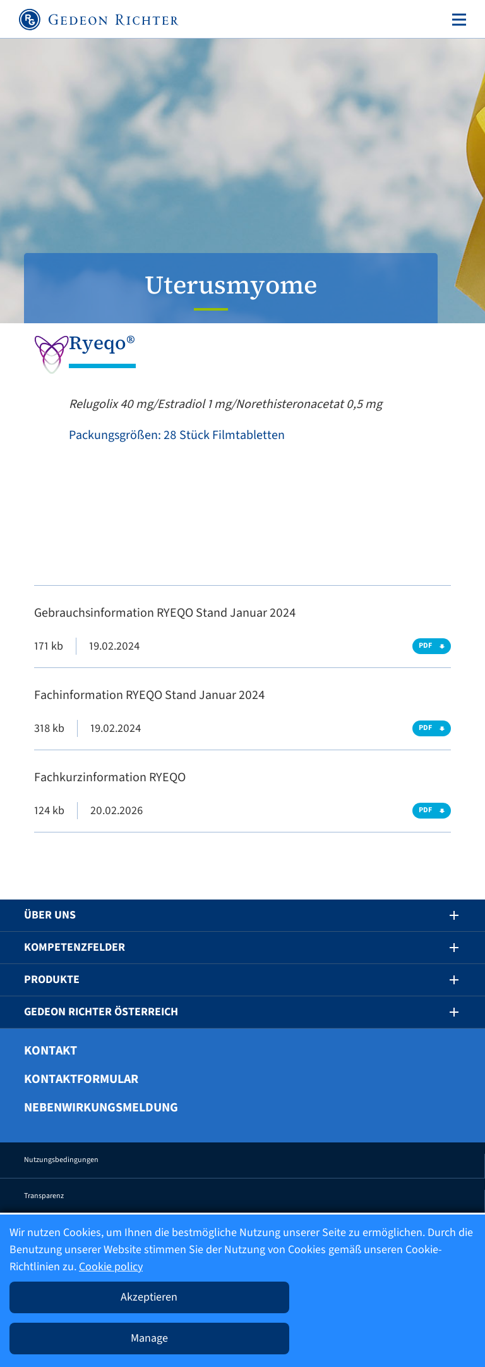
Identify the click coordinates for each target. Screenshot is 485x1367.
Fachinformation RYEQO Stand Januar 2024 (149, 695)
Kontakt (50, 1050)
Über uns (50, 915)
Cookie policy (111, 1267)
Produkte (52, 979)
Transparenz (44, 1196)
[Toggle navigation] (456, 19)
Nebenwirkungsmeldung (101, 1107)
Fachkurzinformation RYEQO (110, 777)
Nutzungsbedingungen (61, 1159)
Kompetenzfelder (74, 947)
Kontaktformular (81, 1079)
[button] (445, 915)
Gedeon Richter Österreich (101, 1012)
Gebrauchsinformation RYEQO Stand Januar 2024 (165, 613)
